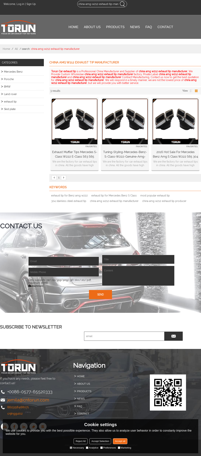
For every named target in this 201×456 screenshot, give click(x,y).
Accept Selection (100, 441)
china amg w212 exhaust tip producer (164, 201)
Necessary (77, 447)
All (16, 48)
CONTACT (165, 27)
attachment (35, 286)
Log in (20, 4)
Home (6, 48)
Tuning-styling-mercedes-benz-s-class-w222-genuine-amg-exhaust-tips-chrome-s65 (125, 154)
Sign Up (31, 4)
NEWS (135, 27)
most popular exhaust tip (155, 195)
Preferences (108, 447)
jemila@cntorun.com (28, 400)
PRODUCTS (115, 27)
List (191, 91)
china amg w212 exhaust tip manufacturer (114, 201)
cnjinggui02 (15, 413)
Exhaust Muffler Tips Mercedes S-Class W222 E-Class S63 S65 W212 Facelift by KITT (74, 154)
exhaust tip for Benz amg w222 (69, 195)
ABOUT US (92, 27)
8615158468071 (18, 407)
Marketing (124, 447)
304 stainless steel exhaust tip (68, 201)
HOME (73, 27)
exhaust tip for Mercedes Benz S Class (114, 195)
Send (100, 294)
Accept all (120, 441)
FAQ (148, 27)
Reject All (81, 441)
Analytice (92, 447)
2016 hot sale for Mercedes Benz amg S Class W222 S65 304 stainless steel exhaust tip (175, 154)
